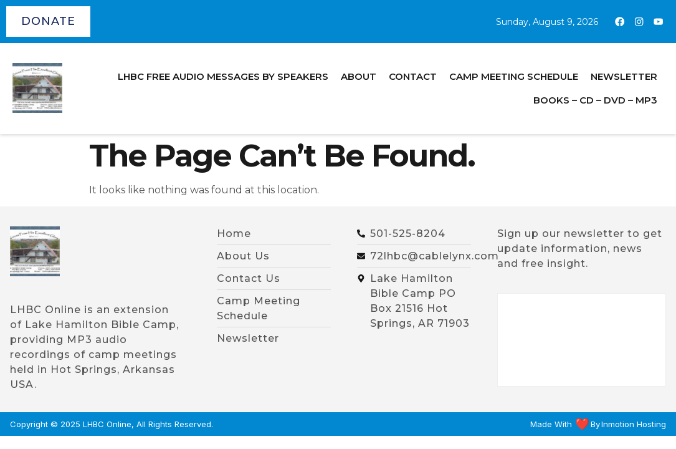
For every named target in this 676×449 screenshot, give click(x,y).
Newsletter (624, 76)
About (358, 76)
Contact (413, 76)
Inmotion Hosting (633, 424)
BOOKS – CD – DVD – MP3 (595, 100)
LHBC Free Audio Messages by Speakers (223, 76)
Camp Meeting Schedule (513, 76)
